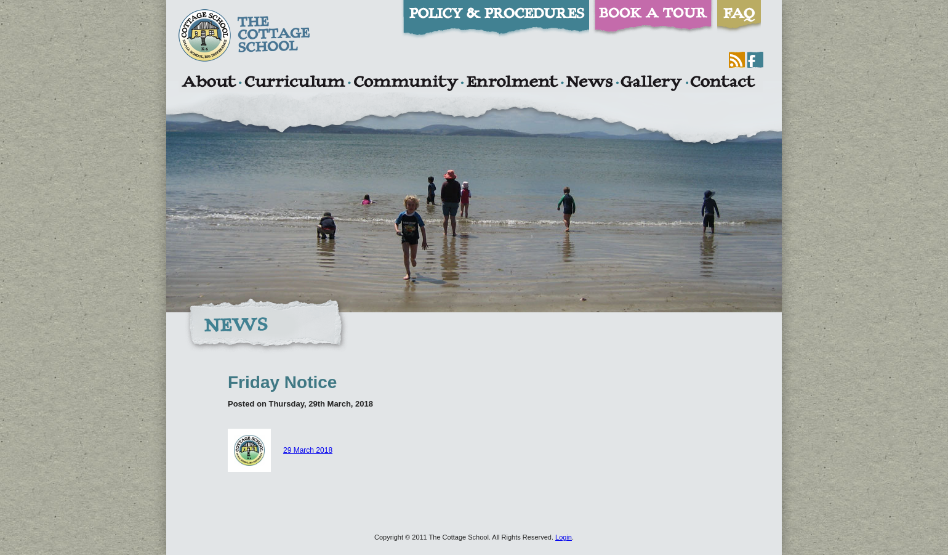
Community (405, 83)
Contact (722, 83)
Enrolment (512, 83)
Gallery (651, 83)
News (589, 83)
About (208, 83)
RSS (737, 60)
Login (563, 537)
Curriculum (295, 83)
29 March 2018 (280, 450)
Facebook (755, 60)
